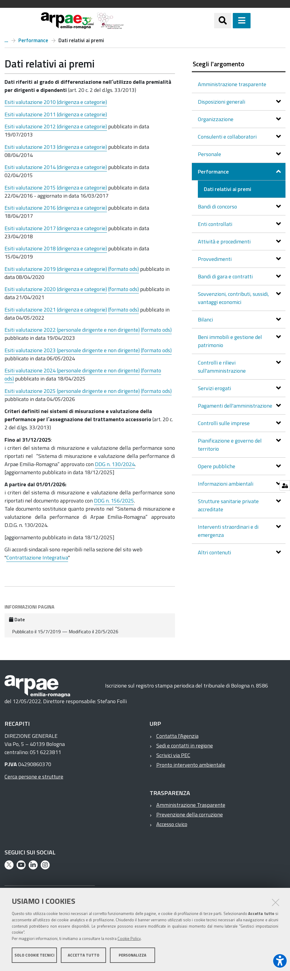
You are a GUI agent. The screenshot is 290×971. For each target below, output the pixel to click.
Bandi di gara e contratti (226, 276)
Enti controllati (215, 224)
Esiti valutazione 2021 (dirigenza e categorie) (56, 309)
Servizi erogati (215, 388)
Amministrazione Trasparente (190, 805)
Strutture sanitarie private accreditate (228, 505)
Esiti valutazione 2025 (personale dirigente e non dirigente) (72, 391)
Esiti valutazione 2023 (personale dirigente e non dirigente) (72, 350)
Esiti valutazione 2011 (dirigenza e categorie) (56, 114)
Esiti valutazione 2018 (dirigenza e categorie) (56, 248)
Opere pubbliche (217, 466)
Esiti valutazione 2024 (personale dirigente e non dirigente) (72, 370)
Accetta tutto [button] (83, 955)
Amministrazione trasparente (6, 40)
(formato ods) (123, 269)
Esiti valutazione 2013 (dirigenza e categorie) (56, 147)
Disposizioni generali (222, 102)
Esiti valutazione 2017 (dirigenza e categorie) (56, 228)
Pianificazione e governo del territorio (230, 445)
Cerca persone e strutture (34, 776)
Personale (210, 154)
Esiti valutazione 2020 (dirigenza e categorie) (56, 289)
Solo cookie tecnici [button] (34, 955)
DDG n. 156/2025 (114, 500)
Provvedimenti (215, 259)
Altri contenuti (215, 552)
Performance (33, 40)
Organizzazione (216, 119)
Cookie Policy (129, 939)
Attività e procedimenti (225, 241)
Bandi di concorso (218, 206)
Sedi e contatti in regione (184, 745)
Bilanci (206, 319)
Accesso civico (171, 824)
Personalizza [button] (132, 955)
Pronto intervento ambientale (190, 765)
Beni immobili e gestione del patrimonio (230, 341)
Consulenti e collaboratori (228, 137)
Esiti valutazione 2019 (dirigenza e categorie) (56, 269)
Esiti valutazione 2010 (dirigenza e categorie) (56, 102)
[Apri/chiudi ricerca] (230, 20)
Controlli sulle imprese (224, 423)
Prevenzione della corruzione (189, 814)
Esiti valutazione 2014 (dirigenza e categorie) (56, 167)
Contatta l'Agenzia (177, 736)
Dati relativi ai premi (227, 189)
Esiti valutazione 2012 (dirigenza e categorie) (56, 126)
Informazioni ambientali (226, 484)
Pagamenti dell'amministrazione (235, 406)
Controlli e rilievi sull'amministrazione (222, 367)
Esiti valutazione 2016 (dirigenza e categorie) (56, 208)
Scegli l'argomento (218, 64)
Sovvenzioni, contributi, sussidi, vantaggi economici (233, 298)
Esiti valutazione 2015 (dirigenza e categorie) (56, 187)
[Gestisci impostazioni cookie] (284, 485)
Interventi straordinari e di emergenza (228, 531)
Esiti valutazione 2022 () (72, 330)
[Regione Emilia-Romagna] (169, 20)
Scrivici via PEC (173, 755)
